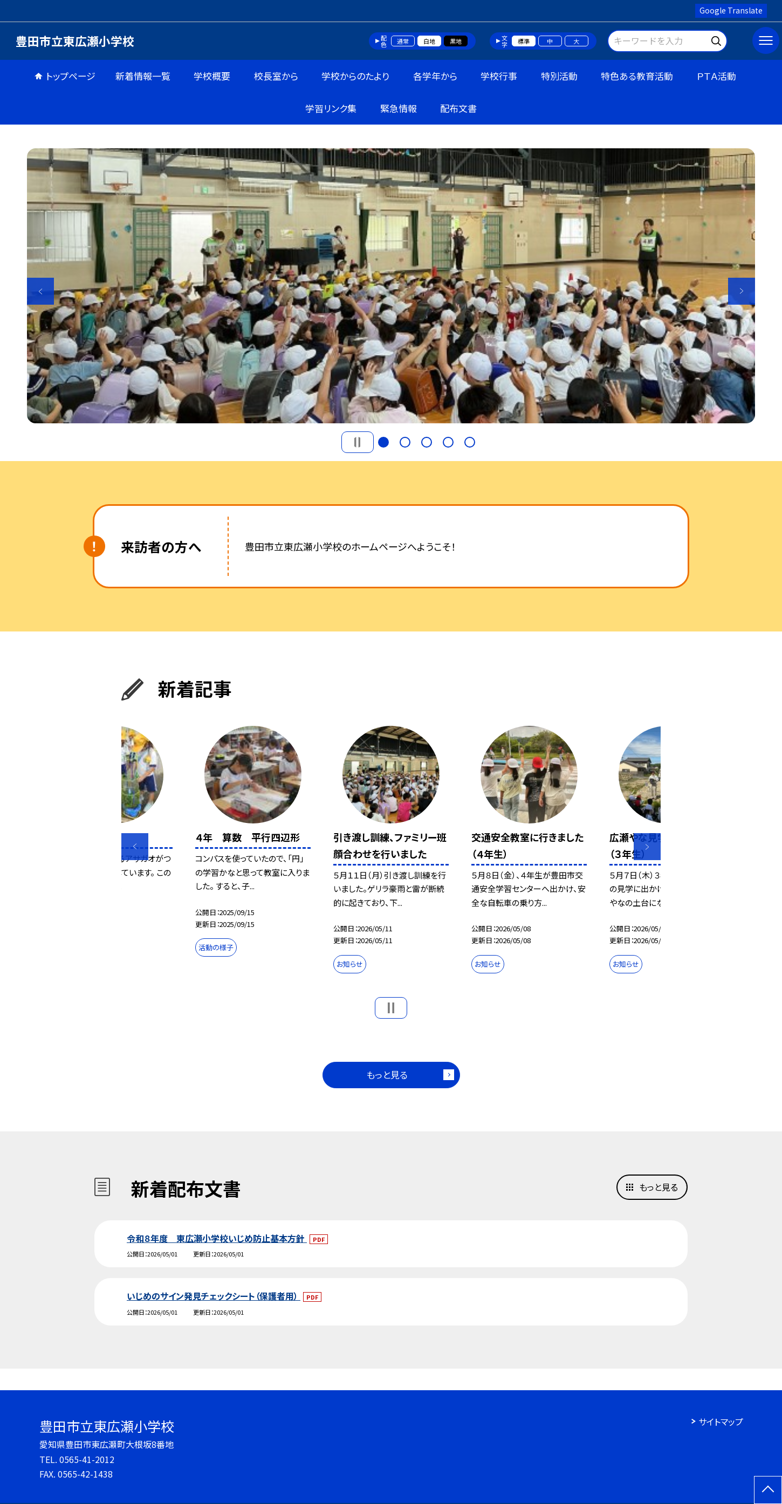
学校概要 (212, 76)
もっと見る (387, 1074)
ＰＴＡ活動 (716, 76)
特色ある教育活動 (637, 76)
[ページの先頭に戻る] (767, 1489)
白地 (429, 41)
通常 (403, 41)
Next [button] (741, 291)
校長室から (276, 76)
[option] (391, 285)
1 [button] (383, 442)
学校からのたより (355, 76)
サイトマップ (720, 1421)
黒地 (456, 41)
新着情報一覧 (142, 76)
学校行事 (499, 76)
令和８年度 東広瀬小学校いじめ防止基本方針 (217, 1238)
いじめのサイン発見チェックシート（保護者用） (213, 1295)
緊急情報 (398, 108)
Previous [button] (40, 291)
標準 (524, 41)
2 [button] (405, 442)
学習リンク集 (330, 108)
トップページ (70, 76)
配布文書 (458, 108)
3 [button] (426, 442)
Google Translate (731, 10)
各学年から (435, 76)
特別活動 (559, 76)
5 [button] (469, 442)
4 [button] (448, 442)
